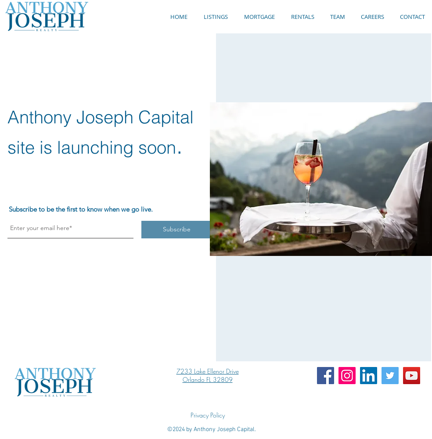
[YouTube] (411, 375)
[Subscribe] (176, 229)
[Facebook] (325, 375)
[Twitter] (390, 375)
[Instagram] (347, 375)
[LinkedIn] (368, 375)
